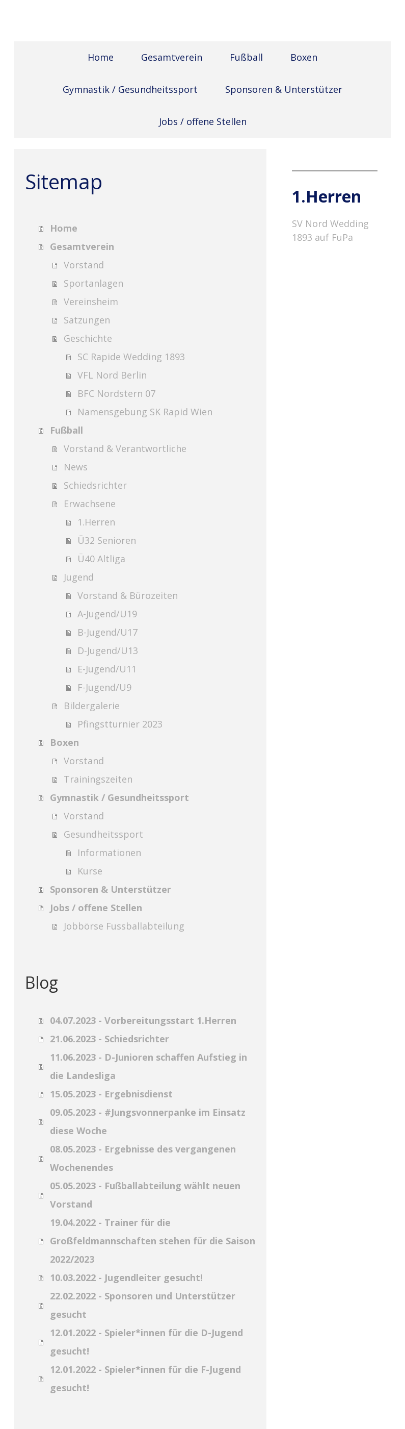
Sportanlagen (93, 283)
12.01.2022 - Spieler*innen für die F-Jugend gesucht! (145, 1378)
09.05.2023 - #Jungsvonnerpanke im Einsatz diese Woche (148, 1121)
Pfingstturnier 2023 (120, 724)
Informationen (109, 852)
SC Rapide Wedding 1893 (131, 356)
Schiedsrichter (95, 485)
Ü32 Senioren (106, 540)
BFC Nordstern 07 (116, 393)
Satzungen (87, 320)
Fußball (246, 57)
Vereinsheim (91, 301)
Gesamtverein (171, 57)
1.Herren (96, 522)
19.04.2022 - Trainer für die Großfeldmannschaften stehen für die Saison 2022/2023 (152, 1240)
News (76, 467)
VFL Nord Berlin (112, 375)
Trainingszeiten (98, 779)
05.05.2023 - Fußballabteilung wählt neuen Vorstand (145, 1195)
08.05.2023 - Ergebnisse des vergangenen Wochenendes (143, 1158)
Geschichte (88, 338)
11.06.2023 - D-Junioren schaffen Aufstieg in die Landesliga (148, 1066)
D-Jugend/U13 (107, 650)
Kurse (89, 871)
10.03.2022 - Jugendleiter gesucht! (126, 1277)
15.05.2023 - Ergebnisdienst (111, 1094)
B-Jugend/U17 (107, 632)
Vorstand (84, 265)
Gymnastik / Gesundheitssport (130, 89)
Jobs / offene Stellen (203, 121)
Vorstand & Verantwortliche (125, 448)
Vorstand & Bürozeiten (127, 595)
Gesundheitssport (103, 834)
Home (101, 57)
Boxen (303, 57)
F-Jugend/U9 (104, 687)
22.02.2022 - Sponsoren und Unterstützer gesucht (142, 1305)
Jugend (79, 577)
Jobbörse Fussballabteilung (124, 926)
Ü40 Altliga (101, 559)
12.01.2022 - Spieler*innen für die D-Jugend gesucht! (146, 1341)
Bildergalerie (92, 705)
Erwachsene (90, 503)
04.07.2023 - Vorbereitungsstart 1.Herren (143, 1020)
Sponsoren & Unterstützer (283, 89)
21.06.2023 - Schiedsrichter (109, 1039)
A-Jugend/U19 (107, 614)
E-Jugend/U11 (107, 669)
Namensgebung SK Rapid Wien (144, 412)
